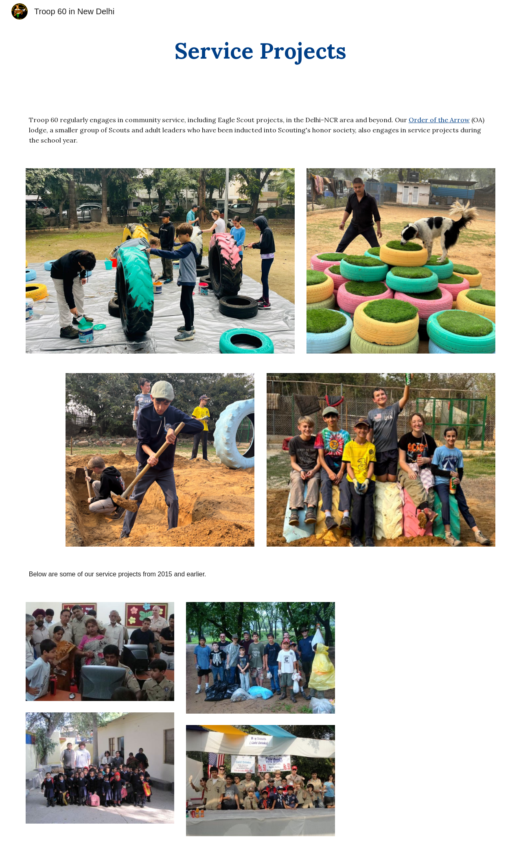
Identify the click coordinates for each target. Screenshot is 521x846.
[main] (260, 51)
